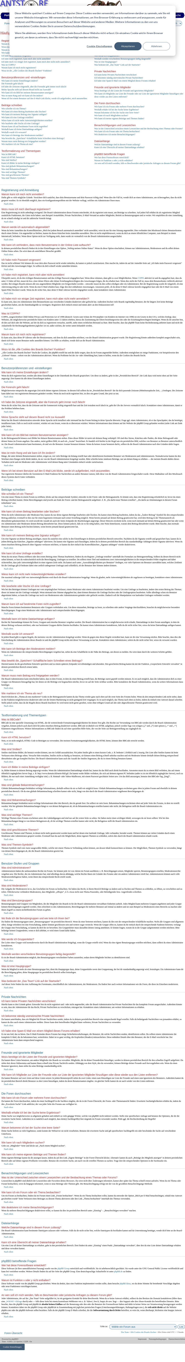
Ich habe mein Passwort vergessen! (16, 56)
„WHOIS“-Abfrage (13, 1301)
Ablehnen (156, 46)
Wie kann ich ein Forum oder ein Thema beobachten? (117, 131)
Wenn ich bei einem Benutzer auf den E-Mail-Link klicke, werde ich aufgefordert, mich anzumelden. (44, 98)
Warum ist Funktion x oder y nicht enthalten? (113, 160)
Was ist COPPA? (8, 65)
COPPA (141, 278)
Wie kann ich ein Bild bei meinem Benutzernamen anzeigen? (27, 92)
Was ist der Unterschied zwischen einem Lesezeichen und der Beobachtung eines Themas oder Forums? (138, 128)
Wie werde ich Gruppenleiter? (107, 56)
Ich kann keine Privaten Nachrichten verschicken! (115, 75)
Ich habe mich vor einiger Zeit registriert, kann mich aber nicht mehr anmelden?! (35, 62)
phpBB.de (118, 1271)
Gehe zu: (104, 1326)
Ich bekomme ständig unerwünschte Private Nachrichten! (118, 78)
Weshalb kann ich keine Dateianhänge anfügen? (21, 129)
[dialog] (92, 31)
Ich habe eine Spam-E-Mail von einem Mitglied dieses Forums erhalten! (125, 81)
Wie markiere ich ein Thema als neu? (17, 144)
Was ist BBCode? (8, 154)
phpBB (14, 1339)
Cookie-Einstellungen (99, 46)
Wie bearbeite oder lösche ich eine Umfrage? (20, 123)
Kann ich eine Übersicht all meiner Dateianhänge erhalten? (119, 147)
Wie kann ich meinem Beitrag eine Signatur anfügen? (24, 114)
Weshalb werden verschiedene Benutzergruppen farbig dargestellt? (122, 59)
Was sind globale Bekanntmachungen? (17, 166)
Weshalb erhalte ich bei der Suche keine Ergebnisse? (116, 109)
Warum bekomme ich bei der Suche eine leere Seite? (116, 112)
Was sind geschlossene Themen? (15, 175)
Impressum (142, 1339)
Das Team (125, 1332)
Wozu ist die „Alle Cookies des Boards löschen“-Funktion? (26, 70)
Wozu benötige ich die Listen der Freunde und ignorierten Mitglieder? (124, 90)
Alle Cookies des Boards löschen (143, 1332)
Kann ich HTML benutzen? (13, 157)
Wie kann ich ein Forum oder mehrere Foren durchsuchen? (119, 106)
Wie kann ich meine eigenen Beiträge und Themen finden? (119, 118)
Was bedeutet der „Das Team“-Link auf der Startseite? (117, 65)
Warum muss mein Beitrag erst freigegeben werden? (23, 141)
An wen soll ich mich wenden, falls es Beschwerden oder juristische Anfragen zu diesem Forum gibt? (137, 163)
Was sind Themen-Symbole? (13, 178)
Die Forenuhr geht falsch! (12, 83)
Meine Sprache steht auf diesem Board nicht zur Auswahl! (26, 89)
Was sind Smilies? (9, 160)
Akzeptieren (128, 46)
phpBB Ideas (125, 1283)
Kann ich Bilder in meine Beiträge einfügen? (20, 163)
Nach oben (8, 204)
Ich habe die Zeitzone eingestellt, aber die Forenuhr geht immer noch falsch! (33, 86)
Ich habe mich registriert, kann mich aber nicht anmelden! (26, 59)
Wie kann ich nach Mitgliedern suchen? (111, 115)
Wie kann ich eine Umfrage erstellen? (17, 117)
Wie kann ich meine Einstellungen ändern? (19, 81)
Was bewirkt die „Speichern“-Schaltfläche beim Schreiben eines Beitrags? (33, 138)
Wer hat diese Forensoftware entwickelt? (111, 157)
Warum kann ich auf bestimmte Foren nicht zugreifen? (24, 126)
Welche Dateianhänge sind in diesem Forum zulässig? (117, 144)
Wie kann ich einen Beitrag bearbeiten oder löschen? (23, 111)
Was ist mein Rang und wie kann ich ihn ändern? (22, 95)
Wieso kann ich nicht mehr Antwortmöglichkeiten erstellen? (27, 120)
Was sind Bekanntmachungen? (14, 169)
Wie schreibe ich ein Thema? (13, 108)
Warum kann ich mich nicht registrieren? (18, 67)
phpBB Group (64, 1268)
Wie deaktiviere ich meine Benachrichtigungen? (114, 134)
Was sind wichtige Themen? (13, 172)
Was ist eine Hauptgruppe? (105, 62)
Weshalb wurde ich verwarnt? (14, 132)
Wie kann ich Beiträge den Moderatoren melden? (22, 135)
